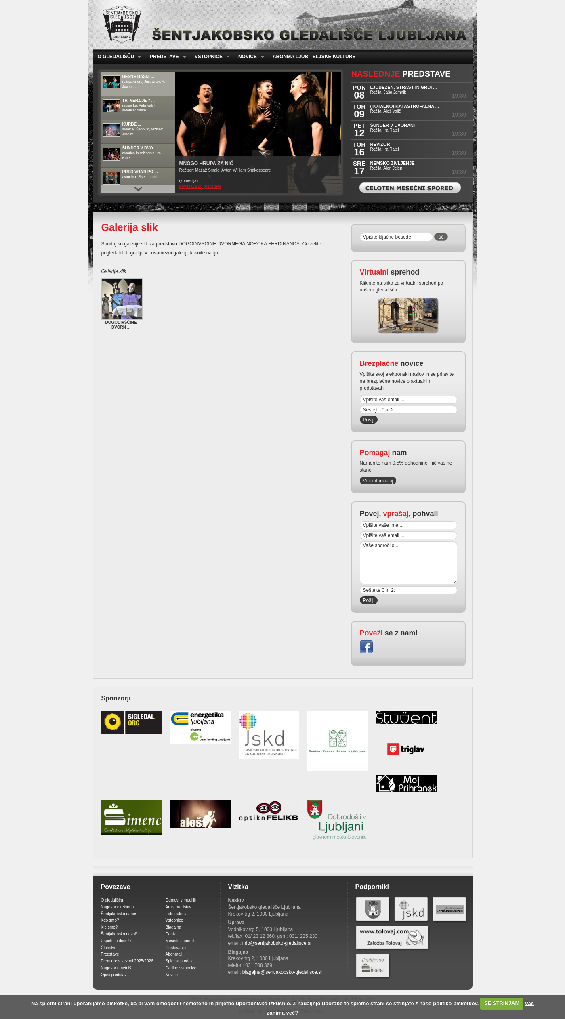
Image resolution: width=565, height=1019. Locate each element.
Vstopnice (210, 57)
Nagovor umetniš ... (118, 968)
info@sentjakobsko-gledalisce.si (276, 943)
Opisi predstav (114, 975)
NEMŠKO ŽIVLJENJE (392, 163)
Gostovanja (176, 948)
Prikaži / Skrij (262, 153)
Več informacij (378, 481)
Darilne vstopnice (181, 968)
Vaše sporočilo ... (408, 562)
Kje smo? (109, 927)
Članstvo (109, 948)
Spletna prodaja (180, 961)
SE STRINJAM (501, 1003)
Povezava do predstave (200, 186)
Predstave (165, 57)
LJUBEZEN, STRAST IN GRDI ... (403, 87)
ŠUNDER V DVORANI (392, 125)
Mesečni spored (180, 941)
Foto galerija (177, 914)
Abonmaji (174, 954)
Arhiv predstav (178, 907)
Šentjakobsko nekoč (119, 934)
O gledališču (117, 57)
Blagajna (173, 927)
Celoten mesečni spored (410, 187)
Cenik (171, 934)
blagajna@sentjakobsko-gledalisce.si (282, 972)
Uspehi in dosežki (116, 941)
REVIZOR (380, 144)
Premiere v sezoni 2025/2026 (127, 961)
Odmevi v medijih (181, 900)
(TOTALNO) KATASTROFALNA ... (404, 106)
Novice (248, 57)
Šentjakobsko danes (119, 914)
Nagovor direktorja (117, 907)
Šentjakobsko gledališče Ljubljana (281, 24)
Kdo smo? (110, 920)
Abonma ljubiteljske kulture (314, 56)
